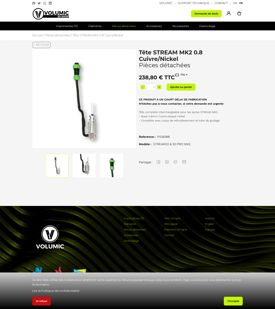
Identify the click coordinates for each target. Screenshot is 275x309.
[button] (68, 26)
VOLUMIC (166, 3)
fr (241, 3)
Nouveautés (180, 26)
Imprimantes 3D (67, 26)
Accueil (37, 35)
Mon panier (171, 224)
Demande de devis (206, 13)
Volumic (210, 218)
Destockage (207, 26)
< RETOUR (41, 45)
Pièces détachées (124, 26)
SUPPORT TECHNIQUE (193, 3)
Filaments (95, 26)
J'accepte (233, 301)
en (235, 3)
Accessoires (154, 26)
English (209, 224)
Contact (169, 235)
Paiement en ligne (175, 229)
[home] (54, 14)
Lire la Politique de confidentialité (55, 290)
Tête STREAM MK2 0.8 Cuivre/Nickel (97, 35)
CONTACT (221, 3)
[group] (84, 101)
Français (210, 229)
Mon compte (172, 218)
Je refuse (41, 301)
